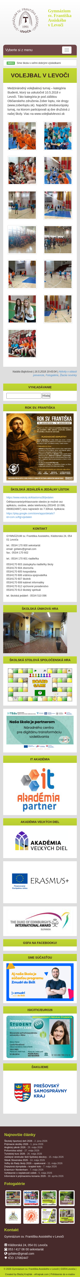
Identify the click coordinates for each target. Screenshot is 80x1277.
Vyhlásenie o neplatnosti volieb (28, 1173)
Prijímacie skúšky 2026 (23, 1144)
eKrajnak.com (41, 1274)
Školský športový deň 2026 (25, 1141)
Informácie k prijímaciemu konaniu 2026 (34, 1176)
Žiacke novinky (68, 375)
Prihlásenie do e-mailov (63, 1274)
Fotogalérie (52, 375)
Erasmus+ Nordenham (24, 1169)
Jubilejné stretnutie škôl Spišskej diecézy (34, 1157)
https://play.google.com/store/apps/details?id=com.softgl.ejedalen (30, 515)
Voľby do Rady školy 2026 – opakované (33, 1163)
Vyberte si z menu (38, 50)
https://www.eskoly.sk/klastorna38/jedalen (30, 497)
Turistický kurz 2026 (23, 1153)
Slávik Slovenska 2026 (24, 1160)
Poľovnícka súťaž (21, 1150)
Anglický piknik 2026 (23, 1147)
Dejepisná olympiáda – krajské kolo (30, 1166)
